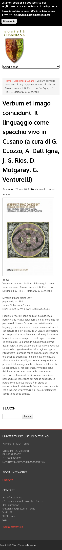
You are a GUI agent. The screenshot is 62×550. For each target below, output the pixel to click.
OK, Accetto (9, 21)
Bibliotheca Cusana (24, 80)
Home (8, 80)
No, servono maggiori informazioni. (32, 14)
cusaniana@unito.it (12, 526)
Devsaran (31, 545)
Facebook (7, 479)
